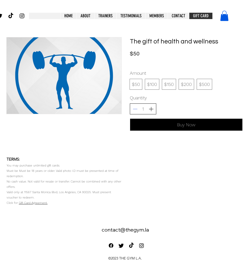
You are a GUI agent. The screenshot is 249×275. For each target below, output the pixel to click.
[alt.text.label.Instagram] (22, 16)
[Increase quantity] (151, 109)
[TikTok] (11, 16)
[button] (156, 16)
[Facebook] (111, 245)
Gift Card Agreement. (33, 203)
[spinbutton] (143, 109)
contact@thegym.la (125, 229)
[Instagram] (141, 245)
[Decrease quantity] (135, 109)
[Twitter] (121, 245)
